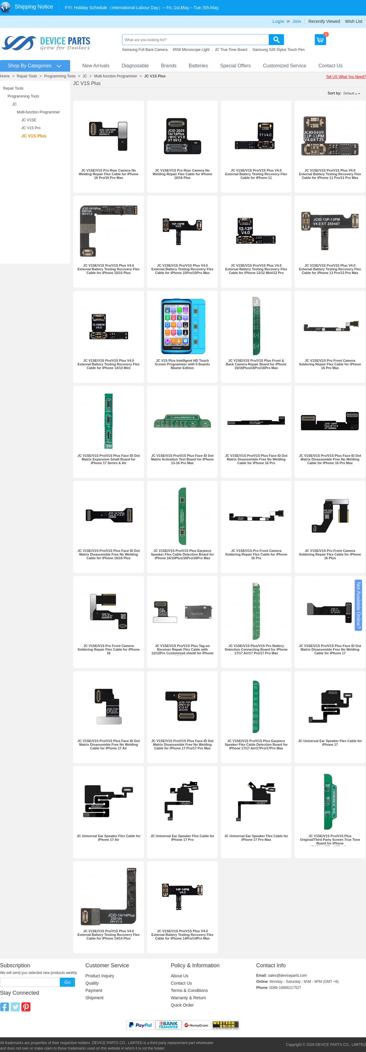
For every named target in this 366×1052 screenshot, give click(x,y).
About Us (179, 975)
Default (348, 93)
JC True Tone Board (231, 50)
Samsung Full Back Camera (144, 50)
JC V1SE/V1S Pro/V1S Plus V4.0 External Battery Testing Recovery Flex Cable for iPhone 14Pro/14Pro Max (182, 934)
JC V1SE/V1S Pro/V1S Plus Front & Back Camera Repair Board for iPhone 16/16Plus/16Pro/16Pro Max (256, 364)
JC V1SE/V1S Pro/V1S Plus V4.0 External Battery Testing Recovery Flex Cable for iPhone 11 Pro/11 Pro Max (330, 174)
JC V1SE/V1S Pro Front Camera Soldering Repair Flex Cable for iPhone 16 (108, 649)
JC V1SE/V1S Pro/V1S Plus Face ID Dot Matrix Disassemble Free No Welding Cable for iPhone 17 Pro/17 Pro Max (182, 744)
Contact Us (330, 65)
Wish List (353, 21)
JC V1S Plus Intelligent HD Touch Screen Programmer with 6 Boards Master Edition (182, 364)
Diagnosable (135, 65)
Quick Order (182, 1005)
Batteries (198, 65)
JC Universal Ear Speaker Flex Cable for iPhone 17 (330, 742)
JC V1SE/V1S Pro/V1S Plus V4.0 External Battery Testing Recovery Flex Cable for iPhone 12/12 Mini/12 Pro (256, 269)
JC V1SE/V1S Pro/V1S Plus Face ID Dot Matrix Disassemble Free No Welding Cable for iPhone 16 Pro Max (330, 459)
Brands (169, 65)
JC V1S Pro (31, 128)
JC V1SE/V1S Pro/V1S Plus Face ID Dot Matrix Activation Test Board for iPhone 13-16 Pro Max (182, 459)
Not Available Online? (358, 605)
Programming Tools (60, 76)
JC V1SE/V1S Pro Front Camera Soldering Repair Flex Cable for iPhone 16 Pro (256, 554)
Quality (92, 983)
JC (85, 76)
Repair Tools (27, 76)
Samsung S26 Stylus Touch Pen (279, 50)
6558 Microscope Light (191, 50)
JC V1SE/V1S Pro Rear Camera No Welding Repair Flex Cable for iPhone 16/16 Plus (182, 174)
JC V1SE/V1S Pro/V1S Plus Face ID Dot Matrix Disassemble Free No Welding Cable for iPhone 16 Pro (256, 459)
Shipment (94, 997)
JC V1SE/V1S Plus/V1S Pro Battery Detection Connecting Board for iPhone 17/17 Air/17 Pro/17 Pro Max (256, 649)
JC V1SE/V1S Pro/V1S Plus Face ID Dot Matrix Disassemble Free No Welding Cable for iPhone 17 (330, 649)
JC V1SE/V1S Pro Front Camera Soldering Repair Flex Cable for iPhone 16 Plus (330, 554)
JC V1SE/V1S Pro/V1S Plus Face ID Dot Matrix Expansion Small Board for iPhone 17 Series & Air (108, 459)
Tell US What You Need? (346, 77)
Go (67, 982)
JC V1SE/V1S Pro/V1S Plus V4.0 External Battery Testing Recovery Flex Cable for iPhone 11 (256, 174)
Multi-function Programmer (115, 76)
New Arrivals (95, 65)
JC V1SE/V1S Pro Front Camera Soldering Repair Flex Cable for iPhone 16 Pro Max (330, 364)
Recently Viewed (324, 21)
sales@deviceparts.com (287, 975)
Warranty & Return (188, 997)
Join (296, 21)
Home (5, 76)
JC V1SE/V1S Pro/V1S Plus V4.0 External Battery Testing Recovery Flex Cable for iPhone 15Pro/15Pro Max (182, 269)
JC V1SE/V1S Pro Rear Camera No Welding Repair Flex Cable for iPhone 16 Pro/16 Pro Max (108, 174)
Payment (93, 990)
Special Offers (235, 65)
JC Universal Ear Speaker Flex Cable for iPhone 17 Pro (182, 837)
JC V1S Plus (155, 76)
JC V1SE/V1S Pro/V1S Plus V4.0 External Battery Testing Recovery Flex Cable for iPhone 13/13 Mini (108, 364)
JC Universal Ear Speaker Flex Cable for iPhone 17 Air (108, 837)
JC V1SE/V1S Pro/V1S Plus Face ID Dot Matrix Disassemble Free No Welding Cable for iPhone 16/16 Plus (108, 554)
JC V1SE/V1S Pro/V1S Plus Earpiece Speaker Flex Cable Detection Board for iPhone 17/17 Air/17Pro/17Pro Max (256, 744)
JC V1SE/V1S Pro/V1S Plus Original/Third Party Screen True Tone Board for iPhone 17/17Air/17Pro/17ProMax (330, 841)
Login (278, 21)
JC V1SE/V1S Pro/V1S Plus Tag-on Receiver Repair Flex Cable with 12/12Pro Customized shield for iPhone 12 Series (182, 651)
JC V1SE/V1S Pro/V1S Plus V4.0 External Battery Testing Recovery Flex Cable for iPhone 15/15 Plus (108, 269)
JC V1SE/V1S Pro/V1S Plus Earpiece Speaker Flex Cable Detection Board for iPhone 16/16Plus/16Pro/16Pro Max (182, 554)
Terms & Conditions (189, 990)
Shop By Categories (29, 65)
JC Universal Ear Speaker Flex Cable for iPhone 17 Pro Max (256, 837)
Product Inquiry (99, 975)
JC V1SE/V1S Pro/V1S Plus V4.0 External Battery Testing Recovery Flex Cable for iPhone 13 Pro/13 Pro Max (330, 269)
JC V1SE (28, 120)
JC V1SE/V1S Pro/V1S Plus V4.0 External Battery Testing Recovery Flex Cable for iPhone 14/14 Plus (108, 934)
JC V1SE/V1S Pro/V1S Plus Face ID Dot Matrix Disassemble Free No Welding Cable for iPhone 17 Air (108, 744)
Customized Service (284, 65)
